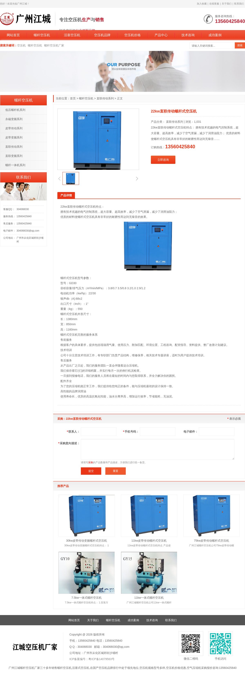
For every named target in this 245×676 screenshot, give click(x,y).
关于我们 (227, 3)
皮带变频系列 (13, 137)
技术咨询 (188, 35)
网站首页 (13, 35)
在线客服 (214, 3)
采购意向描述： (69, 443)
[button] (59, 178)
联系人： (73, 431)
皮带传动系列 (13, 128)
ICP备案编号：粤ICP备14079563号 (92, 659)
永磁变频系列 (13, 119)
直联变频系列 (13, 155)
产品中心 (161, 35)
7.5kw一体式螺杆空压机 (86, 597)
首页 (73, 98)
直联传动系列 (105, 98)
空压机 (21, 45)
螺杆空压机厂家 (54, 45)
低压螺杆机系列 (15, 109)
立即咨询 (163, 159)
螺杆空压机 (42, 35)
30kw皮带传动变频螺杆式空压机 (86, 540)
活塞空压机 (72, 35)
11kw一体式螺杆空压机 (149, 597)
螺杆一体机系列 (15, 165)
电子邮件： (191, 431)
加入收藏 (202, 3)
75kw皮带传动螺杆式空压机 (211, 540)
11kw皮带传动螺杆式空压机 (149, 540)
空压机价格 (132, 35)
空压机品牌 (102, 35)
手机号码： (131, 431)
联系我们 (239, 3)
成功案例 (215, 35)
